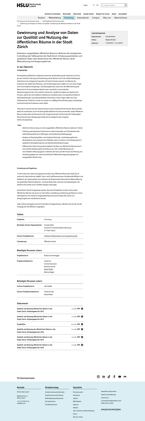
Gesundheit (122, 14)
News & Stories (120, 17)
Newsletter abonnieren (108, 391)
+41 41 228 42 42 (23, 401)
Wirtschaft (67, 14)
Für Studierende (50, 401)
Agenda (76, 404)
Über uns (107, 17)
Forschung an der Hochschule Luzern (28, 21)
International (83, 17)
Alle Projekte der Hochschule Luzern (53, 21)
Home (75, 414)
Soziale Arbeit (88, 14)
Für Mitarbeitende (51, 404)
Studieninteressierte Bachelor (54, 392)
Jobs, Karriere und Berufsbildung (83, 411)
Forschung (68, 17)
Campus (95, 17)
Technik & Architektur (52, 14)
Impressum (105, 398)
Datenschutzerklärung (108, 394)
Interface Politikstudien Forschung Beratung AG (60, 236)
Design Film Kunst (102, 14)
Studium (41, 17)
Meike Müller (48, 269)
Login (85, 5)
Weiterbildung (55, 17)
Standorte (76, 395)
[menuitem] (41, 18)
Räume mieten (78, 417)
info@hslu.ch (21, 403)
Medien (75, 408)
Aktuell (75, 398)
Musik (114, 14)
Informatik (77, 14)
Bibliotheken (77, 401)
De (94, 5)
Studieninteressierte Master (54, 395)
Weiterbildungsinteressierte (54, 398)
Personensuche (78, 392)
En (97, 5)
